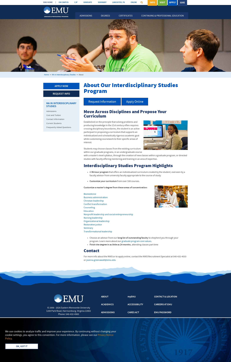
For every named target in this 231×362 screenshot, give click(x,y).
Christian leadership (94, 201)
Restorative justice (93, 225)
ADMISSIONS (108, 312)
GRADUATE (87, 2)
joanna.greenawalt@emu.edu (101, 260)
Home (46, 75)
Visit (162, 3)
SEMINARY (102, 2)
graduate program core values (136, 241)
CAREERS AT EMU (163, 304)
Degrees (105, 16)
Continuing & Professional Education (162, 16)
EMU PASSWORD (162, 312)
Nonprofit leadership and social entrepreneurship (108, 214)
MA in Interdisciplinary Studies (64, 75)
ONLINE (134, 2)
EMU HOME (48, 2)
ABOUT (104, 297)
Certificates (125, 16)
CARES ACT (133, 312)
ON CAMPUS (64, 2)
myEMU (132, 297)
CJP (75, 2)
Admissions (86, 16)
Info (152, 3)
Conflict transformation (95, 204)
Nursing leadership (93, 218)
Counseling (89, 208)
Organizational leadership (96, 221)
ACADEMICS (107, 304)
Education (89, 211)
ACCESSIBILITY (135, 304)
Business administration (96, 197)
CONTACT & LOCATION (165, 297)
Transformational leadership (98, 231)
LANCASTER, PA (118, 2)
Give (182, 3)
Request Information (102, 102)
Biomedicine (90, 194)
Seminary (88, 228)
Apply (172, 3)
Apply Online (134, 102)
